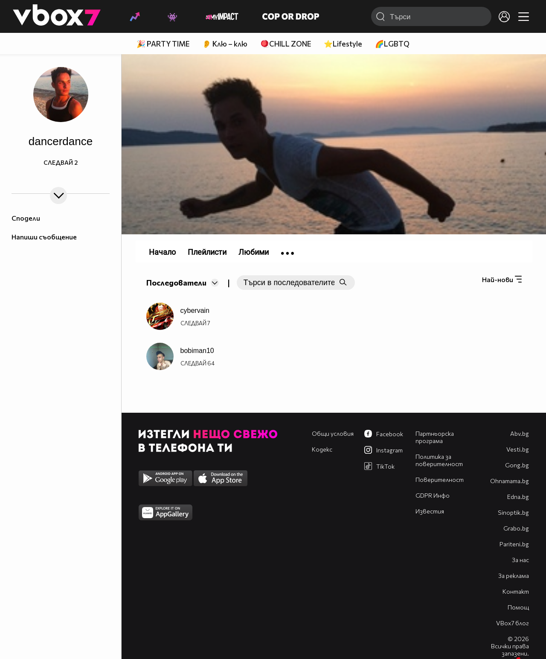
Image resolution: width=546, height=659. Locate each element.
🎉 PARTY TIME (162, 43)
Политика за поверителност (439, 460)
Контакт (515, 591)
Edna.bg (518, 496)
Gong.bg (517, 465)
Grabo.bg (516, 528)
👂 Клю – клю (224, 43)
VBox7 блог (512, 623)
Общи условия (333, 433)
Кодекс (322, 449)
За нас (520, 559)
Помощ (518, 607)
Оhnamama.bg (509, 480)
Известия (429, 511)
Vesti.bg (517, 449)
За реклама (513, 575)
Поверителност (439, 479)
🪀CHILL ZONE (285, 43)
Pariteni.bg (514, 544)
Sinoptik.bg (513, 512)
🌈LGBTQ (392, 43)
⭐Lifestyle (343, 43)
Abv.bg (519, 433)
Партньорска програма (434, 437)
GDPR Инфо (432, 495)
